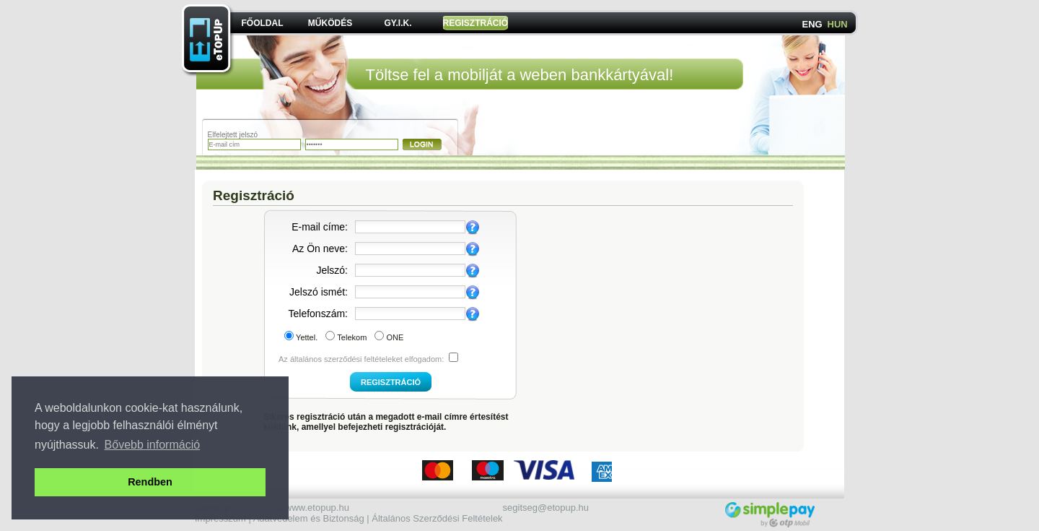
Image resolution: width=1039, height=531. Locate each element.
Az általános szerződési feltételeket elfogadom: (361, 359)
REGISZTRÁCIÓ (476, 23)
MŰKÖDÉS (330, 23)
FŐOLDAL (263, 23)
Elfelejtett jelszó (233, 135)
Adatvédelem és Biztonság (308, 518)
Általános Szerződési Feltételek (437, 518)
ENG (812, 24)
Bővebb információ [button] (153, 445)
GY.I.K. (397, 23)
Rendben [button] (150, 482)
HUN (838, 24)
